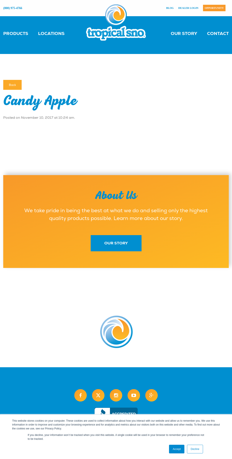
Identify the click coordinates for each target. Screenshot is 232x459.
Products (15, 33)
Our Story (184, 33)
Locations (51, 33)
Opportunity (214, 7)
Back (12, 85)
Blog (170, 7)
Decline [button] (195, 449)
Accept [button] (177, 449)
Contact (218, 33)
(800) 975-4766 (12, 8)
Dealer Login (188, 7)
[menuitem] (20, 33)
